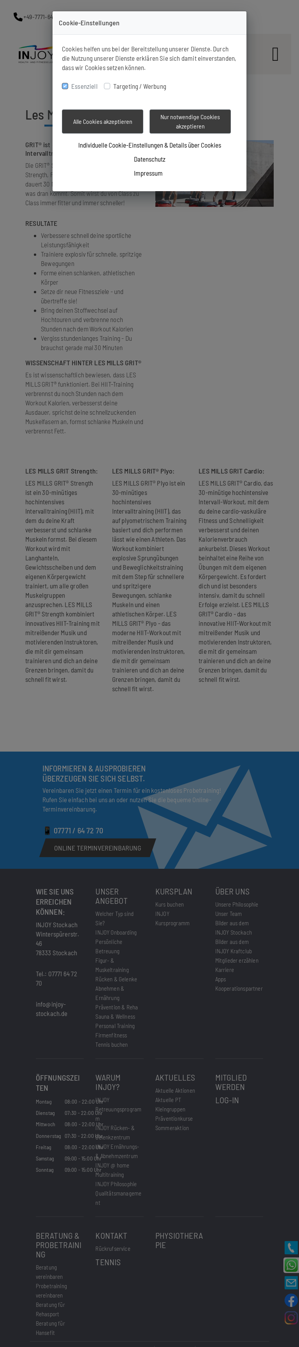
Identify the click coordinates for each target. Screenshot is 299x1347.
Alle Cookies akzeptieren (102, 121)
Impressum (148, 173)
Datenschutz (149, 159)
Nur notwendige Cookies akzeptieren (190, 121)
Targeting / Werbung (139, 86)
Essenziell (84, 86)
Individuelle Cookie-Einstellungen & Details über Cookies (149, 145)
